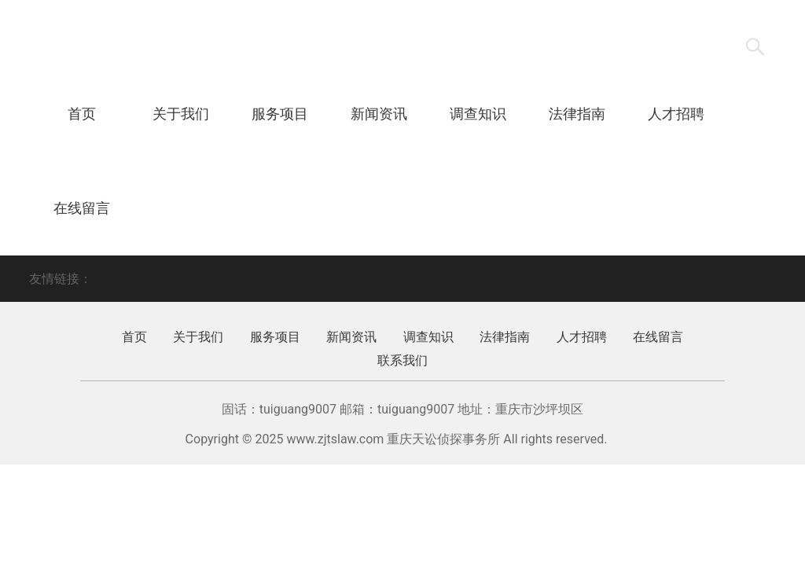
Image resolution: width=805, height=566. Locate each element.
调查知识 (478, 113)
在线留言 (81, 208)
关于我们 (181, 113)
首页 (82, 113)
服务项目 (280, 113)
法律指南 (577, 113)
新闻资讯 (379, 113)
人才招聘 (676, 113)
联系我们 (181, 208)
